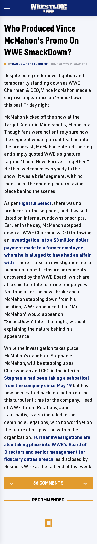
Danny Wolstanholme (30, 64)
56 (35, 483)
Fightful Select (35, 203)
